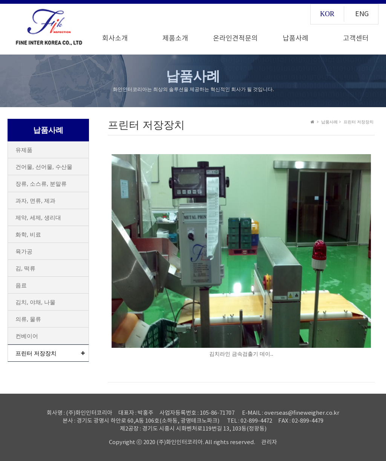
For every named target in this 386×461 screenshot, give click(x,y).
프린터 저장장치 (36, 353)
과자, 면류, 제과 (35, 200)
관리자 (269, 442)
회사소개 (115, 38)
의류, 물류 (28, 319)
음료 (21, 285)
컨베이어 (26, 336)
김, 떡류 (25, 268)
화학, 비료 (28, 234)
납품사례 (295, 38)
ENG (362, 14)
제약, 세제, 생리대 (38, 217)
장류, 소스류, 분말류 (41, 183)
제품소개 (175, 38)
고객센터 (356, 38)
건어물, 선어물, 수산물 (43, 166)
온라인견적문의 (235, 38)
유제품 (23, 149)
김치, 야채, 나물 (35, 302)
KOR (327, 14)
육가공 (23, 251)
